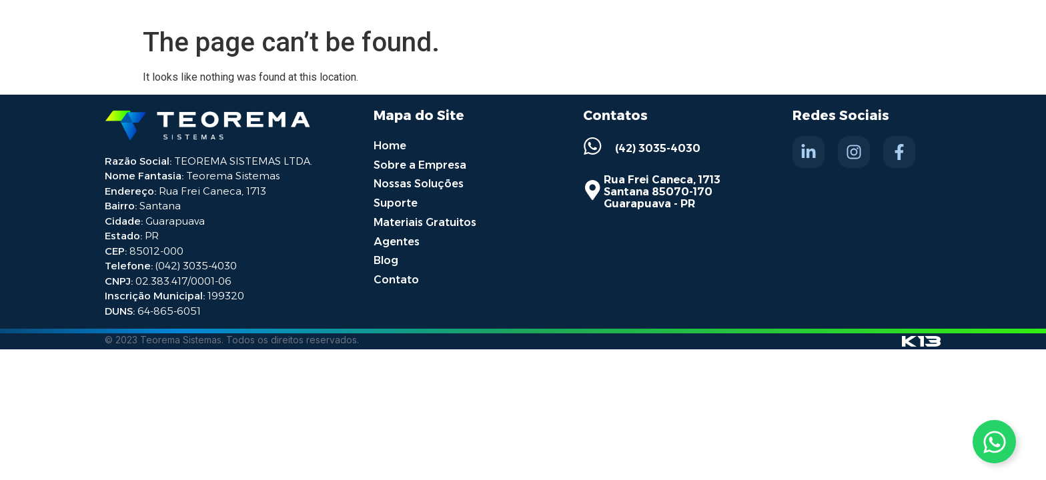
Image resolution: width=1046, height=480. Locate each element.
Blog (386, 257)
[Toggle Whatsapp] (994, 441)
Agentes (397, 238)
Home (390, 145)
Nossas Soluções (419, 182)
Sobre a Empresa (420, 163)
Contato (396, 275)
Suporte (396, 201)
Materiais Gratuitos (425, 219)
